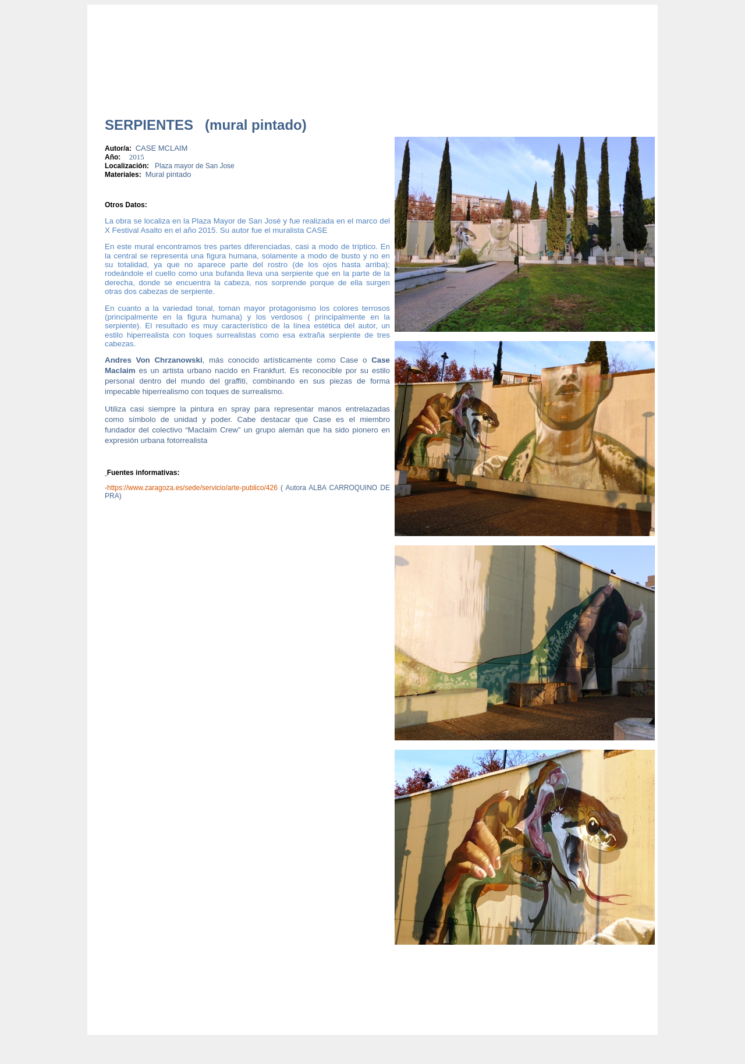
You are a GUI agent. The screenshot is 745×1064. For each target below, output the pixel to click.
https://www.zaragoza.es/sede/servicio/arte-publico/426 (192, 488)
